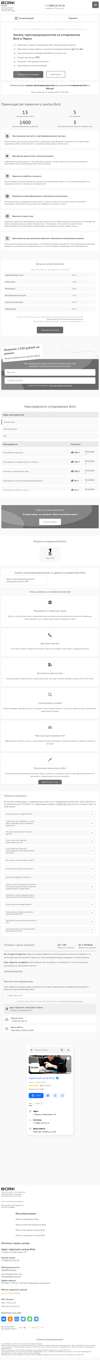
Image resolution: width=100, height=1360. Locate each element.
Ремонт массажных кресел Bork (30, 1232)
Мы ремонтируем (24, 18)
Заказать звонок (50, 522)
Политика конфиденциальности (50, 1342)
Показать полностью (13, 974)
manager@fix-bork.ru (11, 1279)
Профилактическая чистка (14, 275)
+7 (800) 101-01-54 (55, 5)
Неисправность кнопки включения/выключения (23, 481)
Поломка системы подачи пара (16, 471)
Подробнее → (89, 452)
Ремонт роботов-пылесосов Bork (31, 1227)
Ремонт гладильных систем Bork (30, 1237)
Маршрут (36, 1098)
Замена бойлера (10, 309)
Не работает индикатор (13, 452)
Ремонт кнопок (10, 282)
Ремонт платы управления (14, 302)
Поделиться (3, 1321)
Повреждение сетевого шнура (15, 490)
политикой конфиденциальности (60, 385)
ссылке (12, 1210)
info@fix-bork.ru (8, 1272)
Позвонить (73, 18)
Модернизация (10, 288)
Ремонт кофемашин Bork (27, 1221)
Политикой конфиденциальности (71, 1004)
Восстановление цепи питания (15, 295)
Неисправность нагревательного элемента (21, 462)
